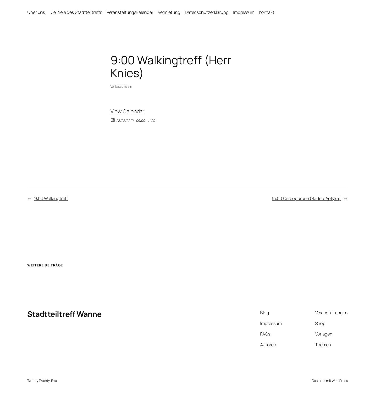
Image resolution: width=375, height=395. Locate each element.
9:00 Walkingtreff (51, 198)
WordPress (340, 380)
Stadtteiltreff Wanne (64, 314)
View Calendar (127, 111)
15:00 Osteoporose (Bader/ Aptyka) (306, 198)
